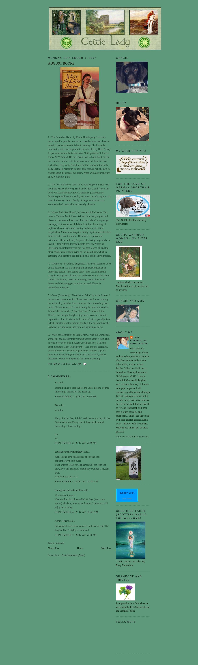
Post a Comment (56, 543)
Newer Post (53, 548)
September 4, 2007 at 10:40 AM (76, 481)
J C (56, 382)
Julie (136, 337)
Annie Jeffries (62, 521)
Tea (56, 405)
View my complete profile (132, 437)
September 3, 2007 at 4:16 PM (76, 396)
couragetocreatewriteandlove (69, 451)
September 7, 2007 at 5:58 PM (76, 535)
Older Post (106, 548)
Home (80, 548)
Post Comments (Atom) (73, 555)
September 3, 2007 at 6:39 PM (76, 443)
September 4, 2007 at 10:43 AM (76, 512)
